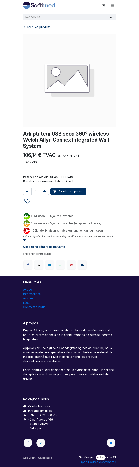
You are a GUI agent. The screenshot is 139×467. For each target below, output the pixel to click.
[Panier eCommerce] (103, 5)
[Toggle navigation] (112, 5)
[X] (38, 264)
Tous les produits (37, 27)
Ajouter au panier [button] (68, 191)
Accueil (28, 289)
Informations (32, 294)
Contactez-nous (34, 307)
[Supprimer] (27, 191)
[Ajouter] (44, 191)
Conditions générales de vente (44, 247)
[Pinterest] (71, 264)
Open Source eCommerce (98, 462)
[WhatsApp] (60, 264)
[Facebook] (28, 264)
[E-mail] (82, 264)
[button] (27, 201)
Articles (28, 298)
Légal (26, 302)
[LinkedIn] (49, 264)
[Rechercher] (111, 17)
